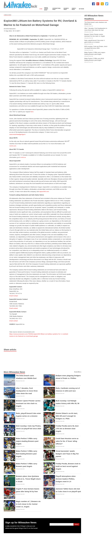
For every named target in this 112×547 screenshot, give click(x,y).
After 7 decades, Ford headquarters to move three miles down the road (27, 390)
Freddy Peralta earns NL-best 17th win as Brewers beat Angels (67, 428)
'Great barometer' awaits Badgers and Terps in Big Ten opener (67, 453)
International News (56, 9)
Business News (66, 9)
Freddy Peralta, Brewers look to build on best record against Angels (68, 466)
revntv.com (12, 146)
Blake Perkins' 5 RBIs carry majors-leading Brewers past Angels (27, 441)
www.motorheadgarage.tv (17, 134)
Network (81, 8)
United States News (46, 9)
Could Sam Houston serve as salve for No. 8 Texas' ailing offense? (67, 441)
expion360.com (44, 191)
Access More (77, 372)
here (62, 90)
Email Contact (13, 296)
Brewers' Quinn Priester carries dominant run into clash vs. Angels (28, 403)
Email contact (13, 308)
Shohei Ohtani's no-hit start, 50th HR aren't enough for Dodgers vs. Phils (67, 415)
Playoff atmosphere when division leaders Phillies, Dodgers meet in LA (66, 478)
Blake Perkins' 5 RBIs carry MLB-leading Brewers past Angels (26, 453)
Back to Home (7, 15)
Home (40, 8)
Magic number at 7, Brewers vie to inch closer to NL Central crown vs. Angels (28, 504)
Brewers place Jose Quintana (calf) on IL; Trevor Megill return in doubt (28, 478)
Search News (74, 9)
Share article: (10, 349)
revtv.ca (23, 157)
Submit (76, 524)
